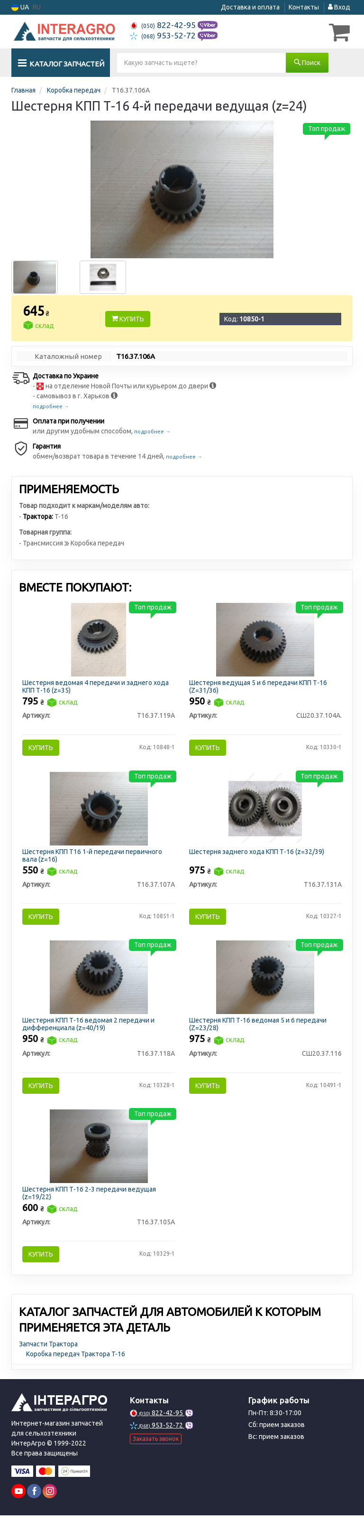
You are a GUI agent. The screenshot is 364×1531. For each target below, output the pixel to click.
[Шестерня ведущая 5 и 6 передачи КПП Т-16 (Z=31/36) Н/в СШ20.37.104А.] (265, 640)
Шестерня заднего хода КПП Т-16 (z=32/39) (258, 856)
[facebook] (34, 1507)
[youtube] (18, 1507)
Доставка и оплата (250, 7)
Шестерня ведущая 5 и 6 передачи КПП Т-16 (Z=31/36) (259, 687)
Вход (339, 7)
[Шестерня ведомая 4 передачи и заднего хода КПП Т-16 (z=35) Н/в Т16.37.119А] (98, 640)
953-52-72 (164, 35)
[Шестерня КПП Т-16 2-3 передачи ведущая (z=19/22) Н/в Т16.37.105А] (99, 1159)
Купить (127, 318)
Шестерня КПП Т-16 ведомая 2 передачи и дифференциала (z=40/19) (90, 1033)
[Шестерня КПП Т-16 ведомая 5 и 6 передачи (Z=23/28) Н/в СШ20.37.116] (265, 986)
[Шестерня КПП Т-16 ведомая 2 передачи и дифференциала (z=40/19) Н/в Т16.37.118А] (99, 986)
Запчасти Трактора (48, 1359)
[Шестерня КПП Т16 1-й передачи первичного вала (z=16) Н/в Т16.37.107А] (99, 813)
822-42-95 (164, 24)
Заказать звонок (156, 1455)
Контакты (304, 7)
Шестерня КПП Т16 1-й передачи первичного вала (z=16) (94, 860)
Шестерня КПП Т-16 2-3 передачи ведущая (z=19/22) (91, 1206)
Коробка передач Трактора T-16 (75, 1369)
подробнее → (51, 406)
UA (20, 7)
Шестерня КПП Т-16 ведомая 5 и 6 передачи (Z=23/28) (259, 1033)
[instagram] (50, 1507)
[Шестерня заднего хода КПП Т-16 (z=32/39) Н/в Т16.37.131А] (265, 813)
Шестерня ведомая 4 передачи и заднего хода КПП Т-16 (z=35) (97, 687)
